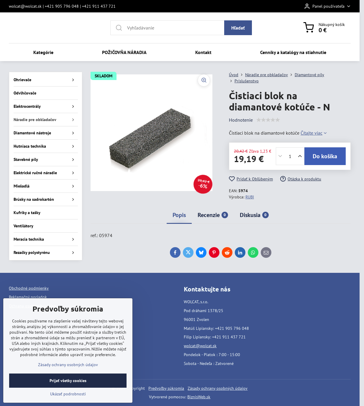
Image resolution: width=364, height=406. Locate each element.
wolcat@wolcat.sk (200, 345)
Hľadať (238, 28)
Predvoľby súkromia (166, 388)
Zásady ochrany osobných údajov (217, 388)
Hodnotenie (241, 120)
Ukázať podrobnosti (68, 394)
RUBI (249, 197)
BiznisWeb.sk (198, 397)
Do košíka (325, 156)
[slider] (268, 120)
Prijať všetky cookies (68, 380)
